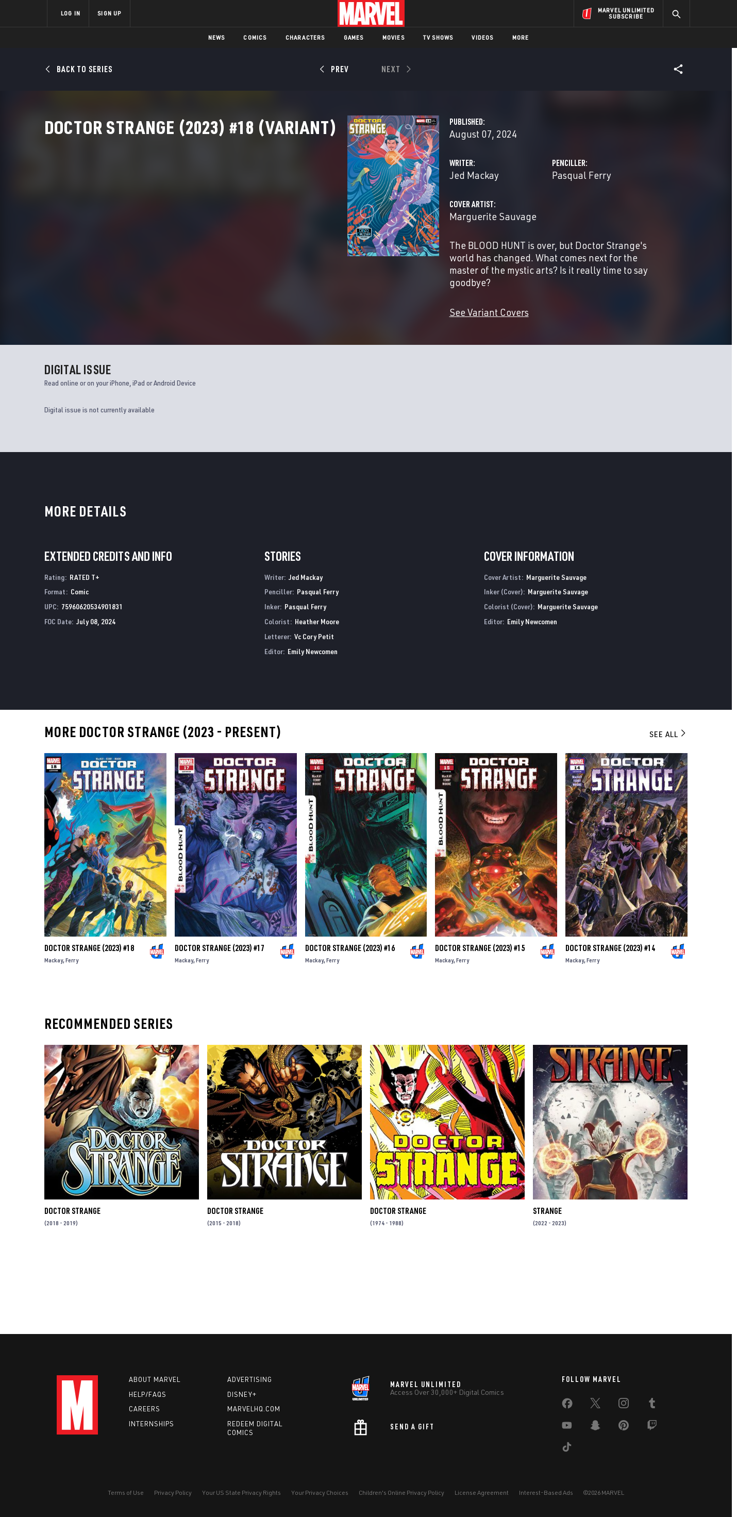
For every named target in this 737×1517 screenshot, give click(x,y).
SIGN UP (109, 13)
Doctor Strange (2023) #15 (480, 1021)
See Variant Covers (276, 333)
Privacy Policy (173, 1492)
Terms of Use (126, 1492)
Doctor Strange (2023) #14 (610, 1021)
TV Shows (438, 37)
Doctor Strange (72, 1285)
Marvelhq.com (253, 1409)
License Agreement (482, 1492)
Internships (151, 1424)
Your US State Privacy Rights (241, 1492)
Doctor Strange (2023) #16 (350, 1021)
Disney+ (242, 1394)
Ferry (71, 1034)
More (520, 37)
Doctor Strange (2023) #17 (219, 1021)
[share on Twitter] (595, 1405)
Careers (144, 1409)
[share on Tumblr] (652, 1405)
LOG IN (70, 13)
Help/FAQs (147, 1394)
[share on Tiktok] (567, 1449)
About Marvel (154, 1379)
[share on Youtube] (567, 1427)
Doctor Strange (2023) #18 (89, 1021)
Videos (482, 37)
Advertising (249, 1379)
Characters (305, 37)
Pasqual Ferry (475, 220)
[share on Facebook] (567, 1406)
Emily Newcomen (313, 725)
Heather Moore (317, 695)
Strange (547, 1285)
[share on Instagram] (623, 1405)
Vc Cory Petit (314, 710)
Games (354, 37)
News (216, 37)
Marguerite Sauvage (280, 262)
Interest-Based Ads (546, 1492)
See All (668, 808)
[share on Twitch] (652, 1427)
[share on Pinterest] (623, 1427)
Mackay (53, 1034)
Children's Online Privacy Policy (401, 1492)
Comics (254, 37)
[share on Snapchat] (595, 1427)
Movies (393, 37)
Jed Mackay (262, 220)
